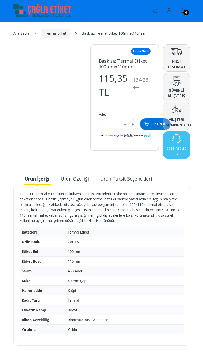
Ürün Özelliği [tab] (75, 179)
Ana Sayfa (21, 33)
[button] (155, 10)
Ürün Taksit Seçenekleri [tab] (126, 179)
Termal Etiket (55, 33)
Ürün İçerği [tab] (37, 179)
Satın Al (155, 124)
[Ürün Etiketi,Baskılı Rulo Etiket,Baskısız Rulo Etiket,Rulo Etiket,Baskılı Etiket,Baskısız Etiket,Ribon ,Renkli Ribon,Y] (26, 11)
